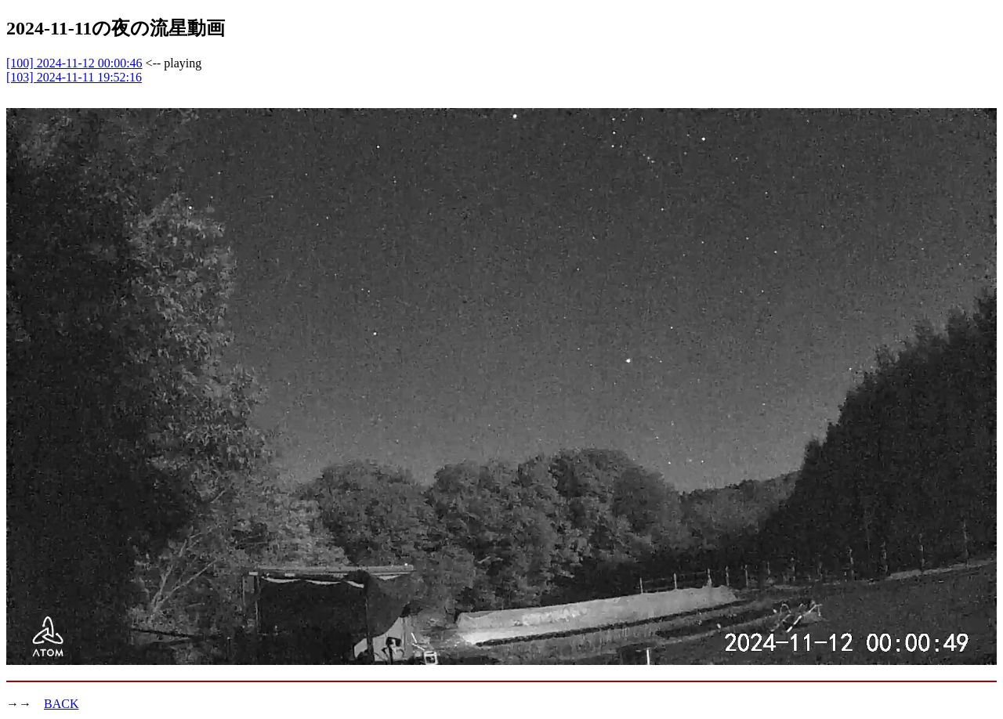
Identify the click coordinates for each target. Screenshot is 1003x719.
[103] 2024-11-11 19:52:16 (74, 77)
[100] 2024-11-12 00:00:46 (74, 63)
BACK (61, 703)
